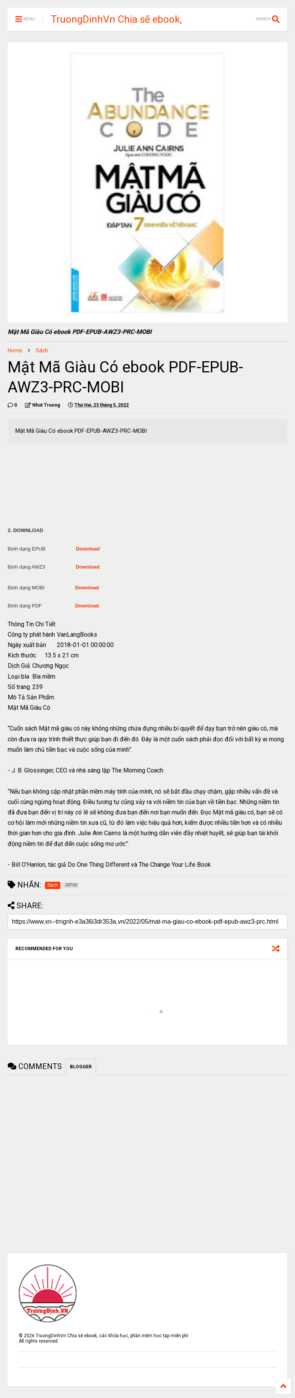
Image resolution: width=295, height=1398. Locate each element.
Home (15, 350)
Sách (42, 350)
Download (88, 549)
